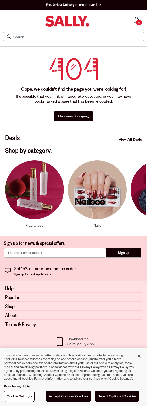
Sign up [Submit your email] (124, 252)
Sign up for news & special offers (34, 243)
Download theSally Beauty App (80, 341)
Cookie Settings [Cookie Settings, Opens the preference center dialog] (19, 398)
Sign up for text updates (33, 274)
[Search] (77, 36)
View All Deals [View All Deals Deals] (130, 139)
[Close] (139, 357)
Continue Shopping (73, 116)
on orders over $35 (73, 5)
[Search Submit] (9, 36)
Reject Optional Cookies (117, 398)
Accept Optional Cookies (69, 398)
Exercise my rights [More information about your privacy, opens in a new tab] (17, 388)
